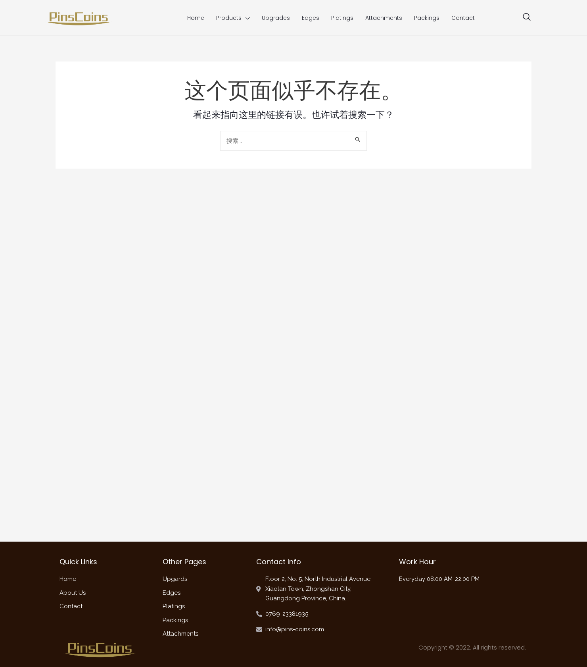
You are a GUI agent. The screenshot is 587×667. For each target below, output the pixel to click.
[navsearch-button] (527, 18)
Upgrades (276, 18)
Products (233, 18)
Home (195, 18)
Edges (310, 18)
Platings (342, 18)
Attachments (383, 18)
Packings (426, 18)
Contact (463, 18)
